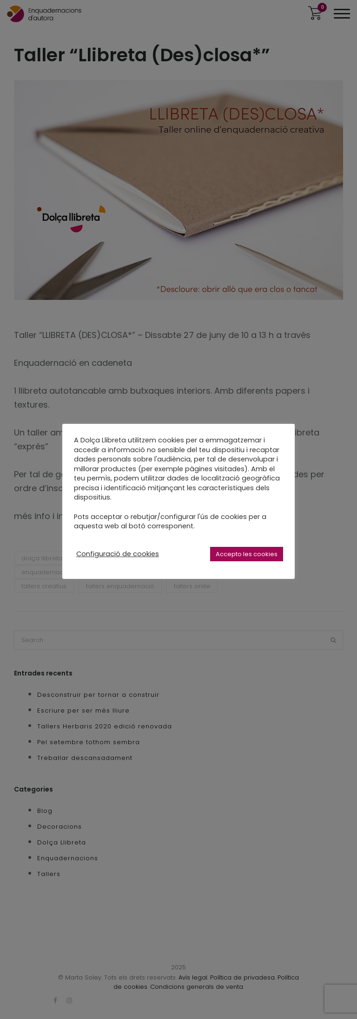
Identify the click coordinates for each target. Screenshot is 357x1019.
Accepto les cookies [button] (247, 554)
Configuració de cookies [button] (117, 554)
